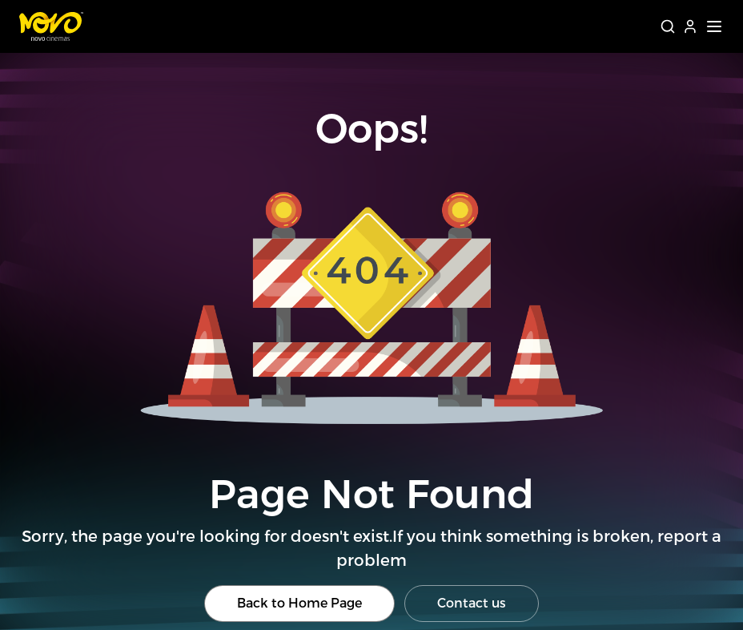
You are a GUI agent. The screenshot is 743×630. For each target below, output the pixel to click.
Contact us (471, 603)
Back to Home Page (299, 603)
